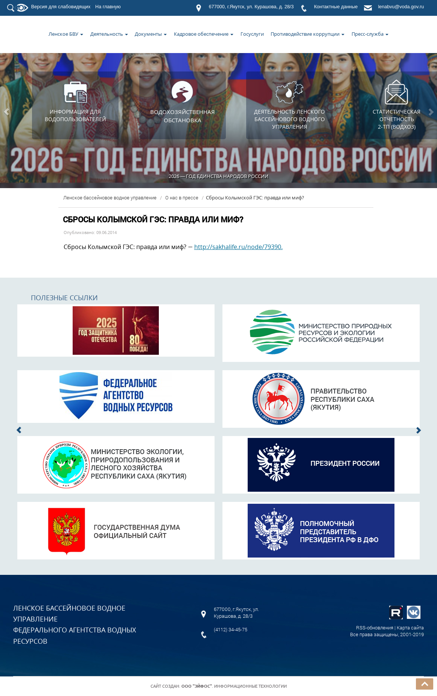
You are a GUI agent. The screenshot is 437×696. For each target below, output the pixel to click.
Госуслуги (252, 33)
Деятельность (109, 33)
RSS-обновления (374, 628)
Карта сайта (410, 628)
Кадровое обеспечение (203, 33)
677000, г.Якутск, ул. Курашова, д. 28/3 (251, 6)
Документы (151, 33)
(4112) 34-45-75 (230, 629)
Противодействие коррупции (307, 33)
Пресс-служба (370, 33)
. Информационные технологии (234, 686)
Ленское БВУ (66, 33)
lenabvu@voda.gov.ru (401, 6)
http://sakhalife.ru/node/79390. (238, 247)
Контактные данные (336, 6)
